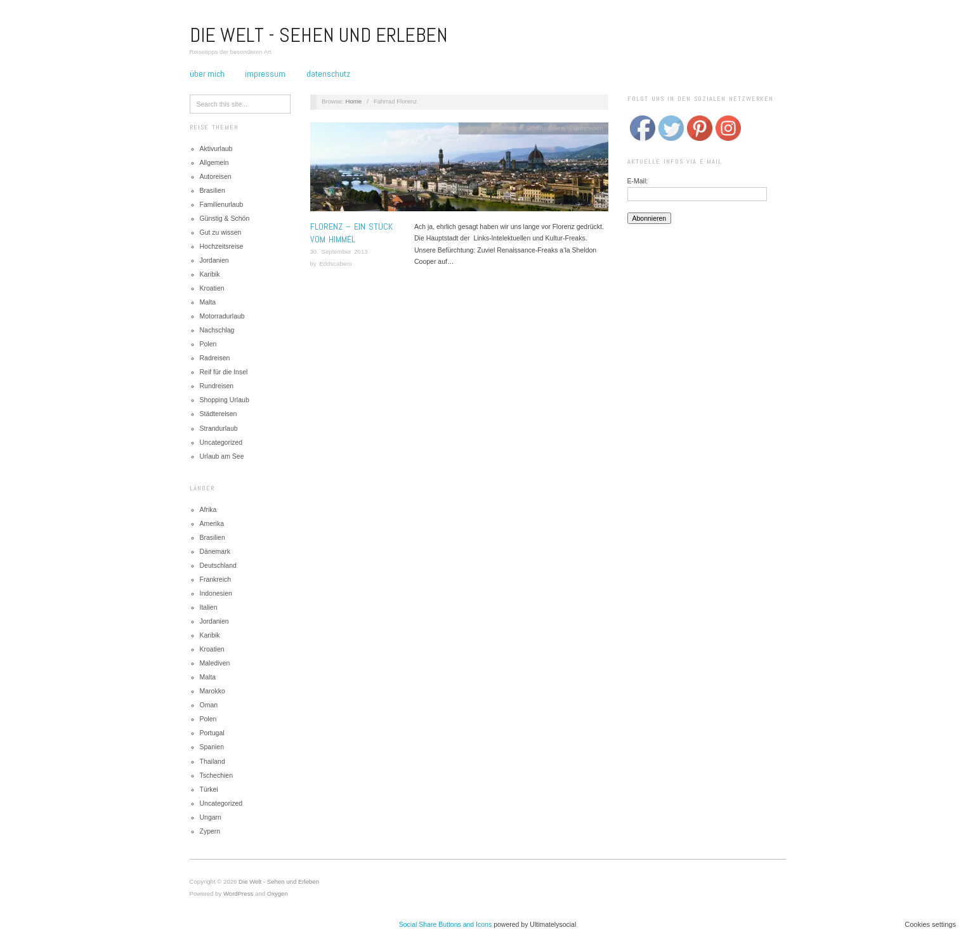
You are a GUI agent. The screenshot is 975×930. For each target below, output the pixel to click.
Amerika (212, 523)
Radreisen (215, 358)
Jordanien (214, 260)
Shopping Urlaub (224, 399)
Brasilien (212, 190)
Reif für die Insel (224, 372)
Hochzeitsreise (222, 246)
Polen (208, 344)
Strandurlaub (219, 428)
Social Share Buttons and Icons (445, 924)
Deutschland (218, 565)
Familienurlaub (222, 204)
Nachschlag (217, 330)
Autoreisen (216, 176)
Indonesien (216, 593)
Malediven (215, 663)
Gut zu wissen (221, 232)
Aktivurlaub (216, 148)
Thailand (212, 761)
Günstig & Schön (225, 218)
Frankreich (216, 579)
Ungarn (210, 817)
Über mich (207, 73)
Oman (209, 705)
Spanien (212, 746)
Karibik (210, 274)
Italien (209, 607)
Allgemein (214, 162)
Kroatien (212, 288)
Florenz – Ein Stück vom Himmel (351, 233)
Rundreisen (217, 386)
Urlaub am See (222, 456)
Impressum (265, 73)
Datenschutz (328, 73)
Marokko (212, 691)
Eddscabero (335, 263)
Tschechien (216, 775)
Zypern (210, 831)
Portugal (212, 733)
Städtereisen (218, 413)
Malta (208, 302)
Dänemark (215, 551)
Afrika (208, 509)
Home (354, 101)
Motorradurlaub (222, 316)
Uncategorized (221, 442)
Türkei (209, 789)
